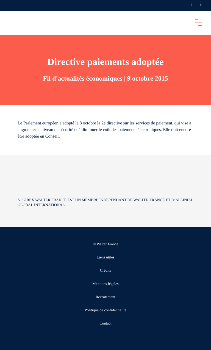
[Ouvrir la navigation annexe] (8, 5)
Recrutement (105, 297)
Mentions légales (105, 284)
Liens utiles (106, 257)
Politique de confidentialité (105, 310)
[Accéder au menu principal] (198, 22)
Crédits (105, 271)
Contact (105, 323)
